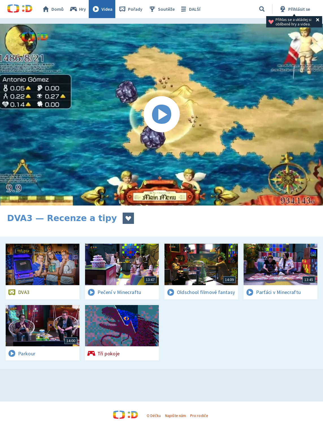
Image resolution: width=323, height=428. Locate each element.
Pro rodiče (199, 415)
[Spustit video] (161, 115)
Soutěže (161, 9)
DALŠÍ (189, 9)
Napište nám (175, 415)
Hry (77, 9)
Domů (53, 9)
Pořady (130, 9)
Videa (102, 9)
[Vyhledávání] (262, 9)
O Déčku (154, 415)
